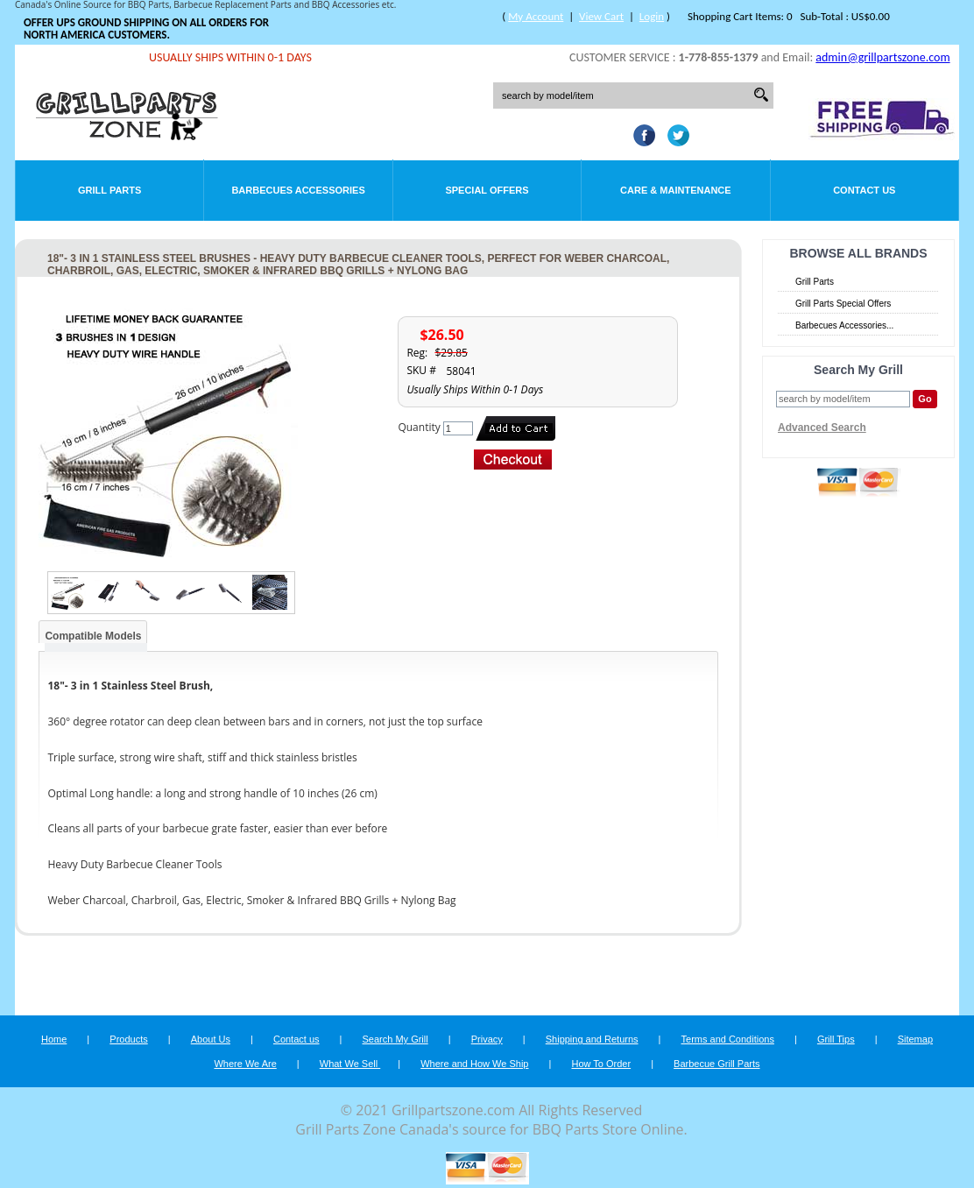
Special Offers (486, 190)
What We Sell (350, 1063)
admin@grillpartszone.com (882, 57)
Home (54, 1039)
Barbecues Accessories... (844, 325)
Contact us (296, 1039)
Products (128, 1039)
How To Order (601, 1063)
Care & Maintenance (675, 190)
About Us (210, 1039)
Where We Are (245, 1063)
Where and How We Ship (474, 1063)
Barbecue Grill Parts (716, 1063)
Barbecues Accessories (297, 190)
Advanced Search (822, 427)
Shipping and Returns (592, 1039)
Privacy (487, 1039)
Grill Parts (109, 190)
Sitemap (915, 1039)
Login (651, 16)
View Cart (601, 16)
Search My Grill (395, 1039)
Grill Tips (836, 1039)
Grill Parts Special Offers (843, 303)
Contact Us (864, 190)
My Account (535, 16)
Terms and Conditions (727, 1039)
